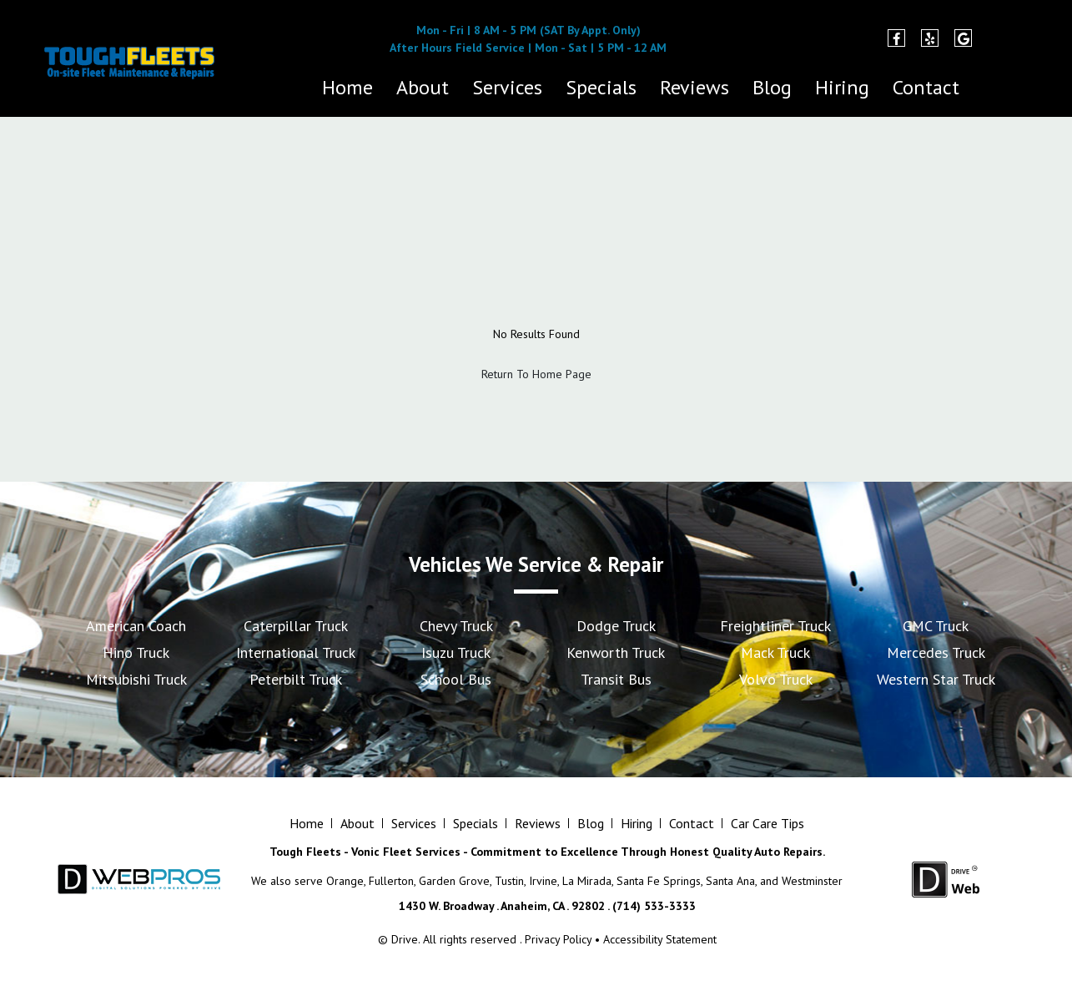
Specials (601, 87)
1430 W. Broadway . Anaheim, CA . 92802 (502, 905)
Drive (404, 939)
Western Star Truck (936, 679)
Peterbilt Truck (295, 679)
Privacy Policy (558, 939)
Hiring (842, 87)
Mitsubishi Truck (136, 679)
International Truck (295, 652)
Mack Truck (775, 652)
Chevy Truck (456, 625)
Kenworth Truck (615, 652)
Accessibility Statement (660, 939)
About (422, 87)
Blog (772, 87)
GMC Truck (936, 625)
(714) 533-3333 (287, 47)
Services (507, 87)
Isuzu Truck (456, 652)
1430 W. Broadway (777, 30)
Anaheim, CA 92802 (777, 47)
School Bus (455, 679)
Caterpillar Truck (296, 625)
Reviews (694, 87)
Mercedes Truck (936, 652)
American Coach (136, 625)
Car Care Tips (767, 823)
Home (347, 87)
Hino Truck (136, 652)
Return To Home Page (536, 374)
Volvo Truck (776, 679)
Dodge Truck (616, 625)
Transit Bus (616, 679)
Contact (926, 87)
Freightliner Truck (775, 625)
